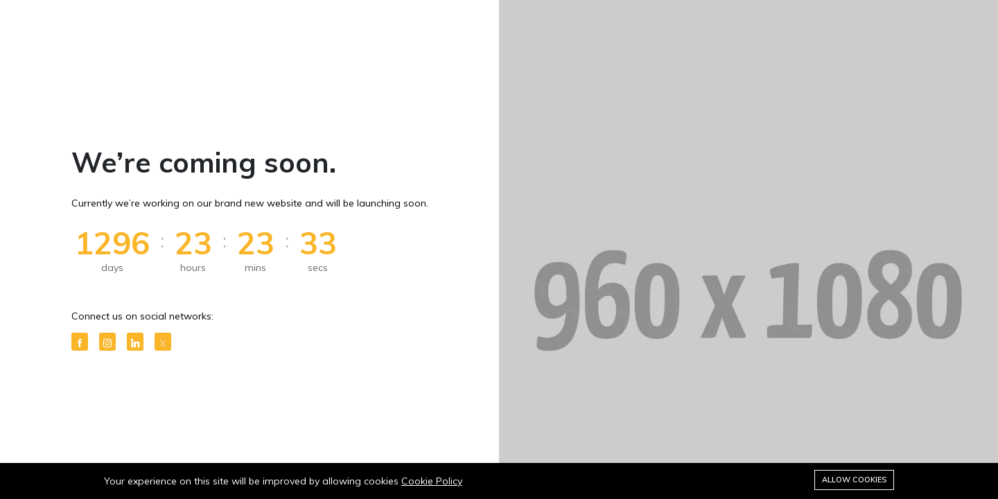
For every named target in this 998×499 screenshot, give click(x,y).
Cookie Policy (431, 481)
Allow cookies (854, 479)
